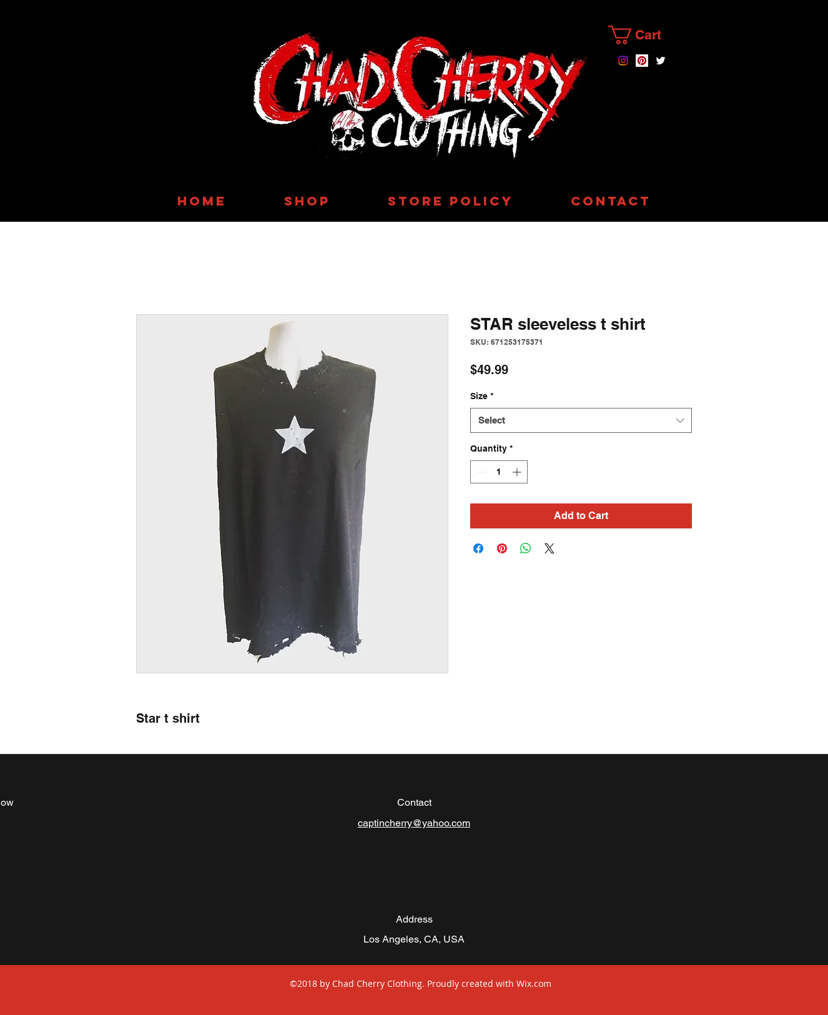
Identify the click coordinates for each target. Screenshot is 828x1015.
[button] (645, 35)
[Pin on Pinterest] (502, 548)
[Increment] (518, 472)
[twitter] (660, 60)
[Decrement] (480, 472)
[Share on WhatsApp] (525, 548)
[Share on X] (549, 548)
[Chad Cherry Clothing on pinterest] (642, 60)
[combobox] (581, 420)
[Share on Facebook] (478, 548)
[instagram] (623, 60)
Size (481, 396)
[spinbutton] (499, 472)
